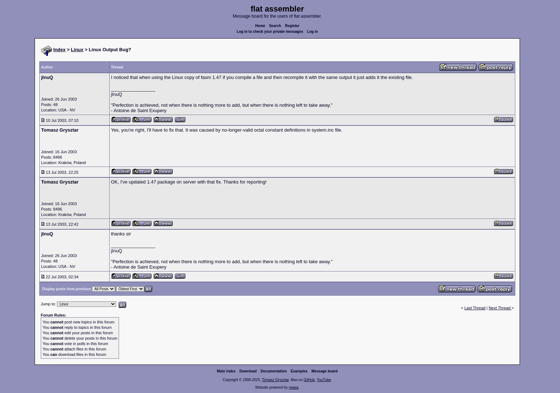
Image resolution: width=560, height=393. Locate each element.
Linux (77, 49)
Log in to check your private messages (270, 32)
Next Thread (500, 308)
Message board (325, 371)
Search (275, 26)
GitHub (309, 380)
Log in (312, 32)
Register (292, 26)
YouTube (324, 380)
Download (248, 371)
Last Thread (475, 308)
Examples (299, 371)
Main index (226, 371)
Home (260, 26)
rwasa (294, 387)
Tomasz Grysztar (275, 380)
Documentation (274, 371)
